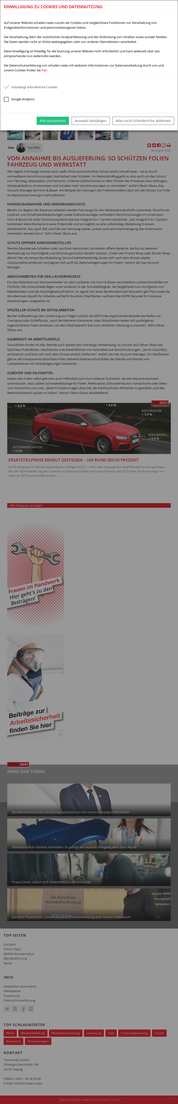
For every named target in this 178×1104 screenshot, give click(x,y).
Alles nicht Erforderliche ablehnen (143, 120)
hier (44, 70)
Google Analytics (19, 99)
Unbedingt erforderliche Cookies (30, 87)
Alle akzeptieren (53, 120)
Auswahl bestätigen (91, 120)
